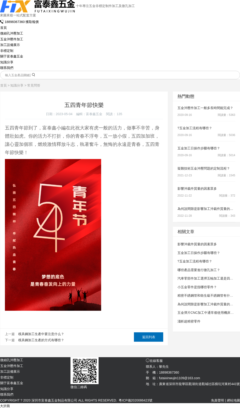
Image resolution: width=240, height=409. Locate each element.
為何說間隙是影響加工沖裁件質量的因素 (206, 209)
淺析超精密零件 (188, 321)
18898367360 (13, 22)
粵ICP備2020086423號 (135, 400)
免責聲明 (217, 400)
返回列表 (148, 337)
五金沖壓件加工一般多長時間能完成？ (205, 108)
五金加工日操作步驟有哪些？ (198, 148)
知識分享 (6, 62)
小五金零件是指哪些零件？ (197, 287)
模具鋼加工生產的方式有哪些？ (41, 340)
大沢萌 (5, 406)
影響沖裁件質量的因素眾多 (197, 188)
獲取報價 (32, 22)
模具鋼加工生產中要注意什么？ (41, 334)
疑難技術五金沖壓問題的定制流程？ (203, 168)
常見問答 (33, 85)
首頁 (3, 28)
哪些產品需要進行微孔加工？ (198, 270)
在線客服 (154, 361)
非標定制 (6, 51)
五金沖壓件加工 (11, 39)
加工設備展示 (10, 45)
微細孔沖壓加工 (11, 33)
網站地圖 (233, 400)
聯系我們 (6, 68)
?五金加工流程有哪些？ (194, 128)
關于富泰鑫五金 (11, 56)
